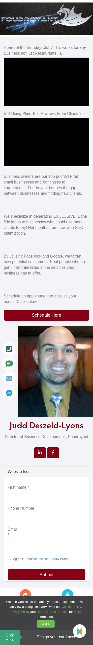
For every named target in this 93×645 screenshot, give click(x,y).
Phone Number (21, 508)
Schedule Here (46, 315)
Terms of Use (34, 559)
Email (13, 532)
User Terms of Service (52, 612)
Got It (46, 624)
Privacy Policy (59, 559)
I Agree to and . (39, 559)
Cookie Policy (71, 607)
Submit (46, 574)
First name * (18, 487)
